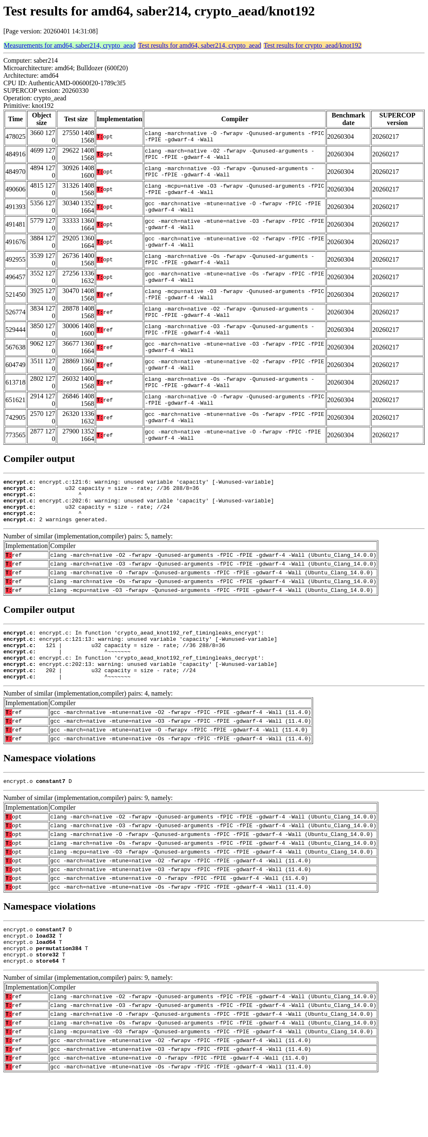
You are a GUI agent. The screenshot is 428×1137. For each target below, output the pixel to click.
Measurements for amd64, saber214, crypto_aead (69, 45)
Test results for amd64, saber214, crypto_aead (199, 45)
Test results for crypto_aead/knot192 (313, 45)
